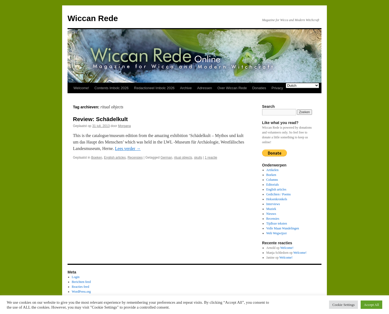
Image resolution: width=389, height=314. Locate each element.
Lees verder (128, 148)
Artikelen (272, 170)
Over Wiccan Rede (232, 88)
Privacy (277, 88)
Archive (186, 88)
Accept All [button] (371, 305)
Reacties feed (80, 287)
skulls (198, 157)
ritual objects (183, 157)
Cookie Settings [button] (343, 305)
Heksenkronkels (276, 199)
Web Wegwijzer (276, 233)
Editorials (272, 184)
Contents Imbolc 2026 (112, 88)
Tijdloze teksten (276, 223)
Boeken (96, 157)
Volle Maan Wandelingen (282, 228)
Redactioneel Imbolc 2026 (154, 88)
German (166, 157)
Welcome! (81, 88)
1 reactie (211, 157)
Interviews (273, 204)
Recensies (135, 157)
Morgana (124, 126)
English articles (115, 157)
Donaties (259, 88)
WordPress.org (81, 291)
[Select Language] (302, 85)
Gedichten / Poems (278, 194)
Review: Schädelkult (100, 119)
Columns (272, 180)
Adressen (204, 88)
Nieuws (271, 214)
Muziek (271, 209)
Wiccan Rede (93, 18)
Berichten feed (81, 282)
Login (76, 277)
